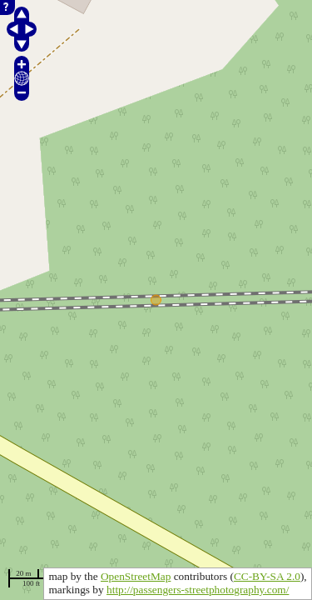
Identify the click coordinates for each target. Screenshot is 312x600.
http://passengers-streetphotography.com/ (197, 589)
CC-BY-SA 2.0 (267, 576)
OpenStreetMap (136, 576)
